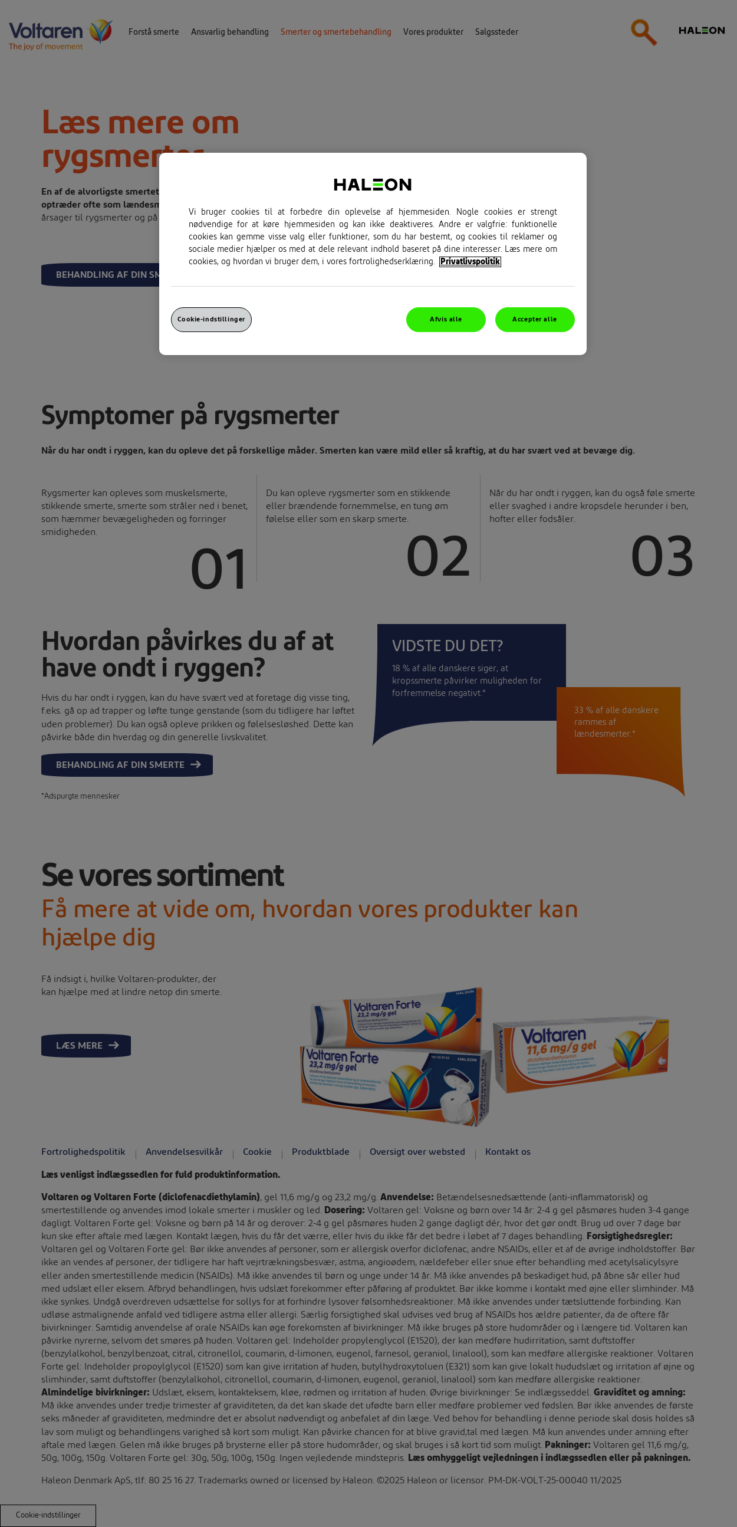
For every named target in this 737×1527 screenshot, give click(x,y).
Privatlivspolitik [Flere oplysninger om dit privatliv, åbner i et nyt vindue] (470, 262)
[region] (373, 254)
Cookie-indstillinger (211, 319)
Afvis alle (446, 319)
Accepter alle (534, 319)
